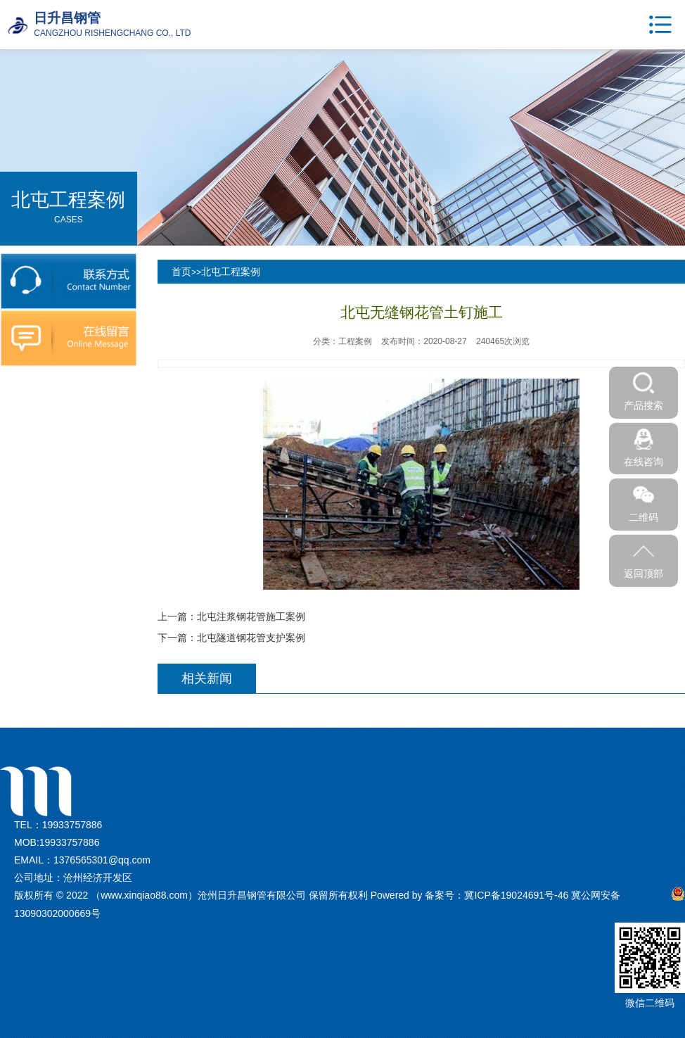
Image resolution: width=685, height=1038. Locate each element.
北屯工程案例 (230, 271)
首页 (181, 271)
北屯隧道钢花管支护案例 (251, 637)
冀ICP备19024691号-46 (516, 895)
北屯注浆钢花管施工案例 (251, 616)
